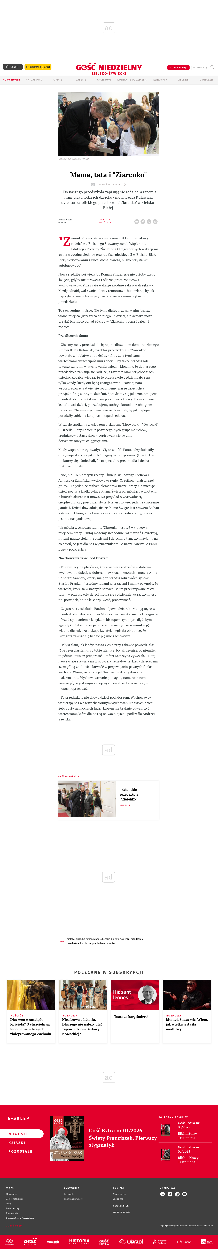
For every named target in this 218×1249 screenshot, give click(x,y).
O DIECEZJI (206, 79)
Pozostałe (16, 1151)
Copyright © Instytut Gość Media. (174, 1226)
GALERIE (81, 79)
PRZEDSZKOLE (137, 939)
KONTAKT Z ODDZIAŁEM (132, 79)
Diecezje (183, 79)
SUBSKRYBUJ (178, 67)
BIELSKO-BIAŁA (74, 939)
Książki (16, 1142)
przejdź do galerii (109, 184)
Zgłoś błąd (14, 1226)
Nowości (16, 1134)
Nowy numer (11, 79)
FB (144, 220)
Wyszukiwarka (212, 67)
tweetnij (150, 220)
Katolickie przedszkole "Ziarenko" (129, 794)
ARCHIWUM (104, 79)
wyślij (156, 220)
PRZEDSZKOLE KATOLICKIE (79, 943)
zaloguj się (199, 67)
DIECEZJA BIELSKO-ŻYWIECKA (115, 939)
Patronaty (160, 79)
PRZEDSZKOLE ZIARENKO (103, 943)
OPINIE (57, 79)
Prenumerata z (38, 67)
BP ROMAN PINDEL (91, 939)
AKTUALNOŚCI (34, 79)
